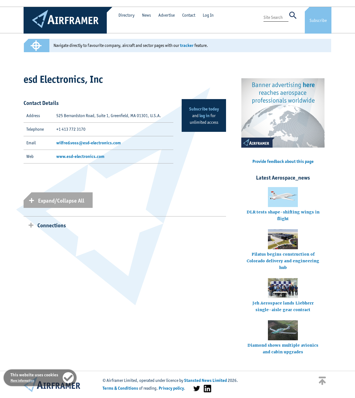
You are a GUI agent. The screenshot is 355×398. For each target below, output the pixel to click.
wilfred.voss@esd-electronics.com (88, 142)
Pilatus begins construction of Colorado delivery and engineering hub (283, 261)
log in (204, 115)
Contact (188, 15)
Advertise (166, 15)
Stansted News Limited (205, 380)
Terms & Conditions (120, 388)
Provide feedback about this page (283, 161)
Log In (208, 15)
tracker (187, 45)
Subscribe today (204, 109)
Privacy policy (171, 388)
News (146, 15)
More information (22, 380)
